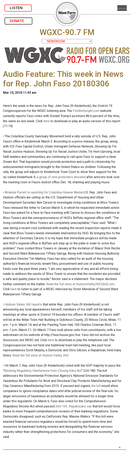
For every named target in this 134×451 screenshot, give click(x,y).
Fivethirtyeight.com (86, 111)
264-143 (61, 406)
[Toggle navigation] (122, 8)
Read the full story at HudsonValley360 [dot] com (80, 284)
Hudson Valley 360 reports (23, 304)
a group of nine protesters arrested (61, 177)
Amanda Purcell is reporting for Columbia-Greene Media (44, 192)
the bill (96, 386)
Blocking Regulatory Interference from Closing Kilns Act (43, 371)
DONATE (18, 21)
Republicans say (80, 406)
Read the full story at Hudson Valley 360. (40, 355)
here (46, 121)
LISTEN (18, 8)
